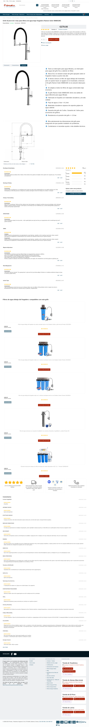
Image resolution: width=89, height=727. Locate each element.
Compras (31, 664)
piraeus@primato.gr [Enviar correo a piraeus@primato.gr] (79, 698)
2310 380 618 (49, 721)
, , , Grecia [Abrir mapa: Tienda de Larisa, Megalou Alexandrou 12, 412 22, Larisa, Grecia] (74, 709)
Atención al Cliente (51, 675)
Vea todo (5, 647)
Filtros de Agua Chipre (51, 668)
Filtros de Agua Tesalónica (52, 688)
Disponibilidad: (6, 23)
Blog (7, 1)
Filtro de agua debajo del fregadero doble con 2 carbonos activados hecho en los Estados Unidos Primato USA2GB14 (44, 359)
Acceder (31, 660)
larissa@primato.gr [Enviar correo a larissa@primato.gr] (79, 712)
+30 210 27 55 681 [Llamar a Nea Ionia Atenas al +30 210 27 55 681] (68, 685)
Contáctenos (18, 1)
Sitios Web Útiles (50, 677)
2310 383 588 (42, 721)
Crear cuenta (32, 662)
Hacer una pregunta (46, 42)
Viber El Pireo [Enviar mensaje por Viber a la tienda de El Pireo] (67, 701)
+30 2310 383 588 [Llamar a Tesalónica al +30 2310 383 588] (67, 668)
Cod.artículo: (17, 23)
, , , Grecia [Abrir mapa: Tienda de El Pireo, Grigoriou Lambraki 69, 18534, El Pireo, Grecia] (74, 696)
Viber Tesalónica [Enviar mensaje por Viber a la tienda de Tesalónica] (67, 674)
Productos (8, 17)
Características (15, 65)
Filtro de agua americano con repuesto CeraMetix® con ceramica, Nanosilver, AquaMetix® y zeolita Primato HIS (44, 431)
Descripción (6, 65)
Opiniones (23, 65)
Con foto (32, 163)
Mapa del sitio (50, 682)
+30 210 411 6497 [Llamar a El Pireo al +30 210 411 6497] (67, 698)
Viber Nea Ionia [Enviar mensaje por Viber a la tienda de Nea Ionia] (67, 688)
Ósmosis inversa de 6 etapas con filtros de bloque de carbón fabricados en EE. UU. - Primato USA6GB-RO (44, 466)
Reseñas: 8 (54, 29)
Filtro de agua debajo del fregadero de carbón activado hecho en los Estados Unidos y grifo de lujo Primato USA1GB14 (44, 324)
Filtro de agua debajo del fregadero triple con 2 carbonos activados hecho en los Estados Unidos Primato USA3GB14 (44, 395)
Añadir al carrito (54, 39)
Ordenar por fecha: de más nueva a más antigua (15, 164)
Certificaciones (50, 664)
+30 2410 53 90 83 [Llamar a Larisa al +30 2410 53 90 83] (68, 712)
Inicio (4, 1)
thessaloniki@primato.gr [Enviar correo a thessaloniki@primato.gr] (69, 671)
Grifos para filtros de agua (31, 17)
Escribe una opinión (63, 29)
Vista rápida (8, 331)
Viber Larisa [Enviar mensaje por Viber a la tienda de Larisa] (66, 714)
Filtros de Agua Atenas (51, 686)
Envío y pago (12, 1)
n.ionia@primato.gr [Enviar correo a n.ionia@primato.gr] (79, 685)
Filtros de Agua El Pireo (52, 684)
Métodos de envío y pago (52, 662)
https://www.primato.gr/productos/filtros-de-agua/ (13, 684)
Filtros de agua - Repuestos (18, 17)
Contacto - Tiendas (51, 660)
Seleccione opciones (44, 334)
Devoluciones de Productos (52, 666)
